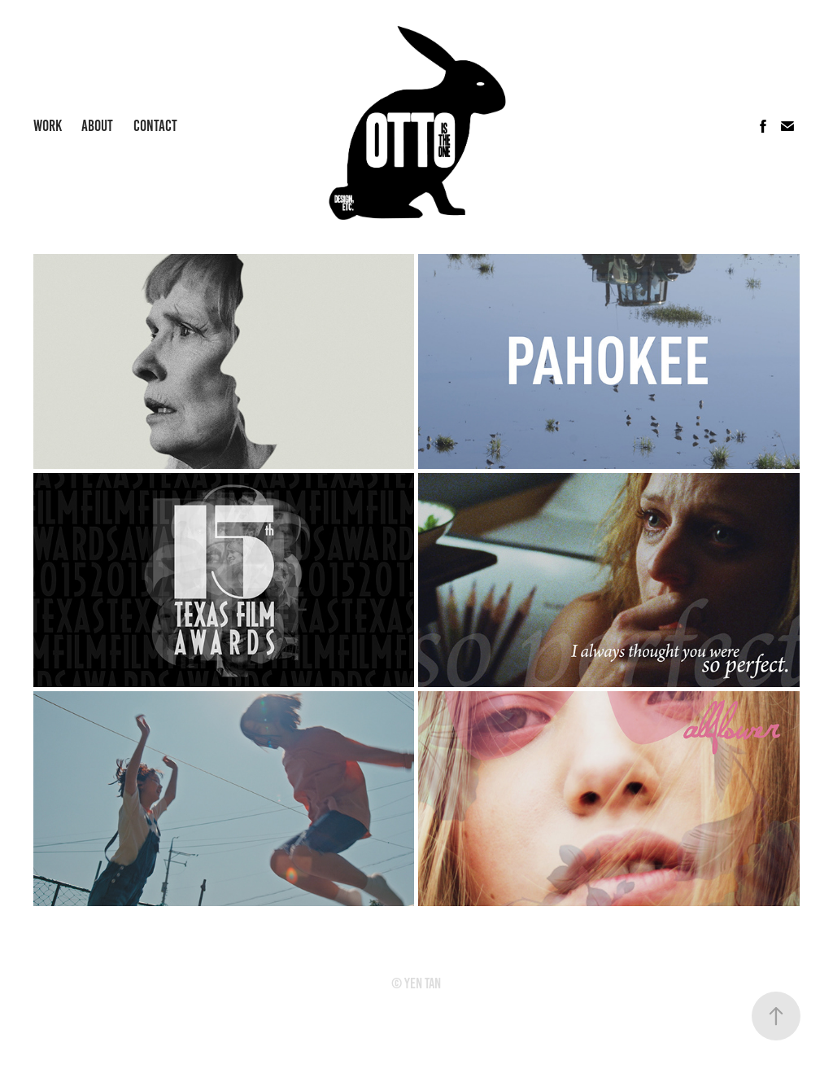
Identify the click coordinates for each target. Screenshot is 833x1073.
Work (47, 125)
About (97, 125)
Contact (155, 125)
